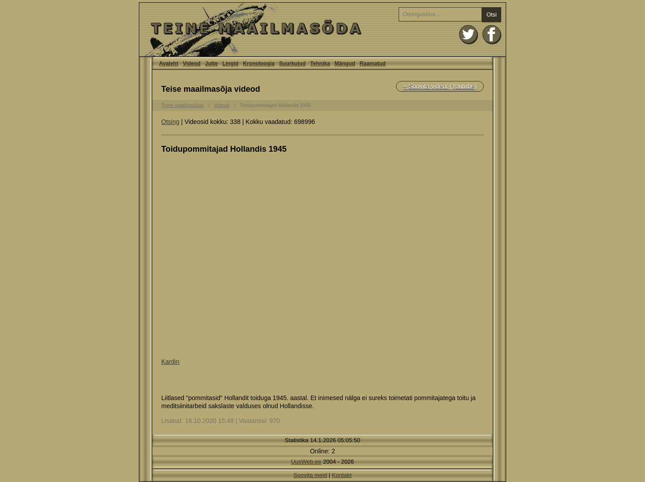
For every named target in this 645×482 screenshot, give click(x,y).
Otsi (491, 14)
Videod (192, 63)
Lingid (230, 63)
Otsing (170, 121)
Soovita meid (310, 475)
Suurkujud (292, 63)
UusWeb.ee (306, 461)
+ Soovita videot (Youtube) (440, 86)
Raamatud (373, 63)
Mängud (345, 63)
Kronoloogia (259, 63)
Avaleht (322, 29)
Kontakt (342, 475)
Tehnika (320, 63)
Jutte (211, 63)
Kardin (170, 361)
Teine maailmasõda (182, 105)
